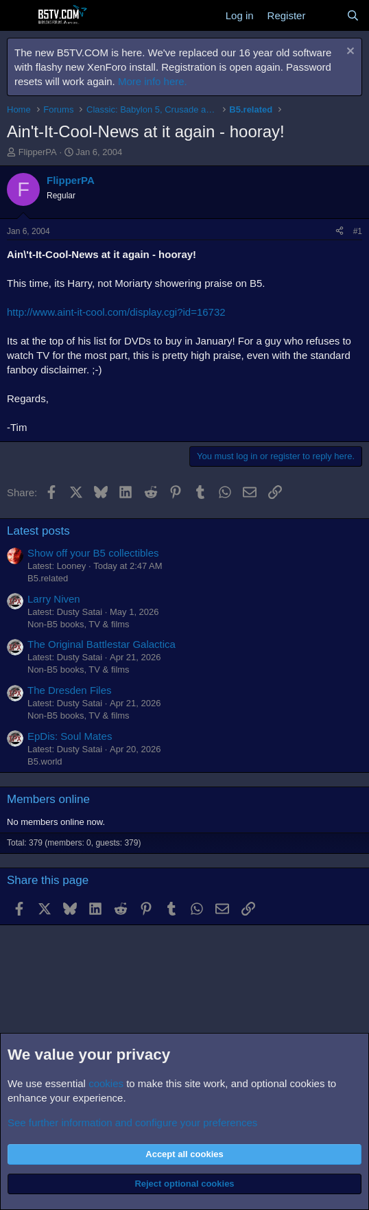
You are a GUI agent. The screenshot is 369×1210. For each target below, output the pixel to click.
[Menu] (19, 16)
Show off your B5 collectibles (93, 553)
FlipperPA (38, 152)
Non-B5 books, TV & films (78, 624)
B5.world (44, 761)
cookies (105, 1083)
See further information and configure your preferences (132, 1122)
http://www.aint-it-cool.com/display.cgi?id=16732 (116, 312)
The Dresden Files (69, 690)
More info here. (152, 81)
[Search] (353, 15)
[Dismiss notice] (349, 52)
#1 (357, 231)
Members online (48, 799)
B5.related (47, 578)
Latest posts (38, 530)
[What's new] (325, 15)
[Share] (339, 232)
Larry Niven (53, 599)
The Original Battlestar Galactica (101, 644)
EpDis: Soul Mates (69, 736)
